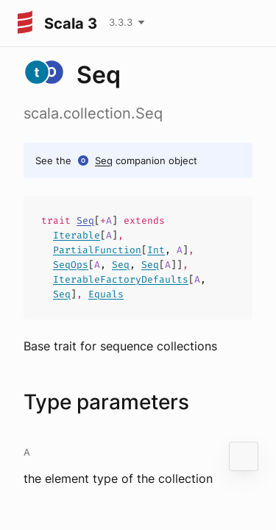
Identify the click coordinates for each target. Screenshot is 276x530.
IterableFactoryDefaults (120, 279)
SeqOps (70, 264)
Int (156, 250)
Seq (104, 160)
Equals (106, 294)
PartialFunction (97, 250)
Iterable (76, 235)
